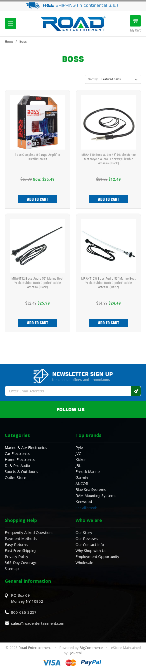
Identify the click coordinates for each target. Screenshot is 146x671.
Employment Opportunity (97, 556)
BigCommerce (91, 647)
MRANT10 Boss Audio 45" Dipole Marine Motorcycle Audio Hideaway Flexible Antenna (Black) (109, 159)
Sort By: (93, 79)
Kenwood (84, 501)
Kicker (81, 459)
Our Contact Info (90, 544)
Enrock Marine (88, 471)
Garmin (82, 477)
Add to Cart (37, 199)
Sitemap (12, 568)
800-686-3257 (23, 612)
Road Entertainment (35, 647)
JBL (78, 465)
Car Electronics (17, 453)
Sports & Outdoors (21, 471)
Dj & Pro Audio (17, 465)
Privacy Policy (16, 556)
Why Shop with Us (91, 550)
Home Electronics (20, 459)
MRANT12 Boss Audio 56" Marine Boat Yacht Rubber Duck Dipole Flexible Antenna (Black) (38, 283)
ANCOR (82, 483)
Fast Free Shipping (20, 550)
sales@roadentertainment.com (37, 623)
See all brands (87, 507)
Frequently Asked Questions (29, 532)
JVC (78, 453)
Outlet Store (15, 477)
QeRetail (75, 652)
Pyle (79, 447)
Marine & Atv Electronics (26, 447)
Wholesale (84, 562)
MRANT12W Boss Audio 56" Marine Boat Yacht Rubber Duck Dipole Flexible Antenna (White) (108, 283)
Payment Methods (21, 538)
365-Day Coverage (21, 562)
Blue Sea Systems (91, 489)
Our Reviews (87, 538)
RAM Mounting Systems (96, 495)
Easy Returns (16, 544)
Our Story (84, 532)
